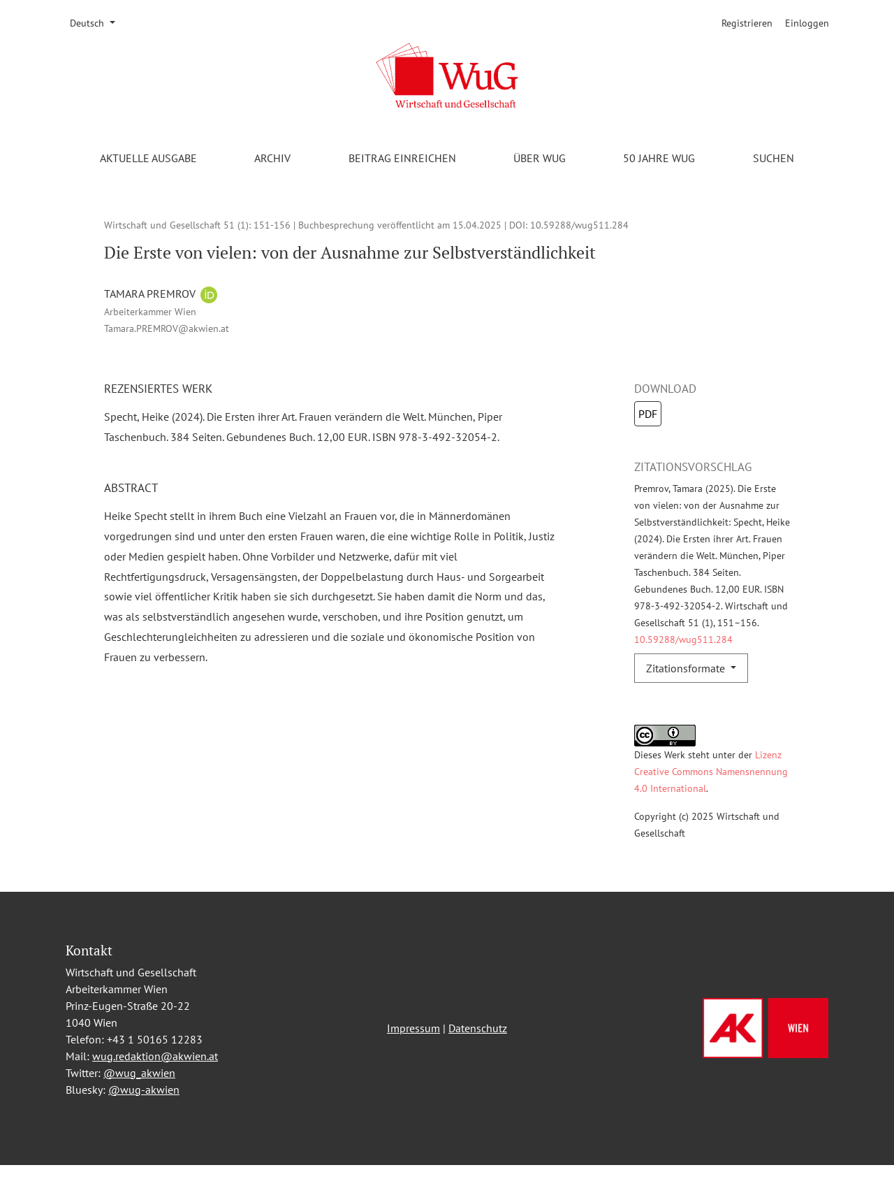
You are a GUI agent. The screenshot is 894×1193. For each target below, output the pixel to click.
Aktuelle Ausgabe (148, 158)
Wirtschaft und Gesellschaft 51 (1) (176, 224)
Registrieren (746, 23)
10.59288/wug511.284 (579, 224)
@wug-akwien (143, 1118)
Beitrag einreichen (402, 158)
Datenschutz (477, 1056)
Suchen (773, 158)
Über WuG (539, 158)
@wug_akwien (139, 1101)
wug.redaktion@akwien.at (155, 1084)
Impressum (413, 1056)
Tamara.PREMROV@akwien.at (166, 328)
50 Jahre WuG (659, 158)
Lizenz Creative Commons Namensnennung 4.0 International (711, 771)
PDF (647, 414)
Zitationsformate (687, 668)
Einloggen (807, 23)
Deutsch (97, 22)
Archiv (272, 158)
